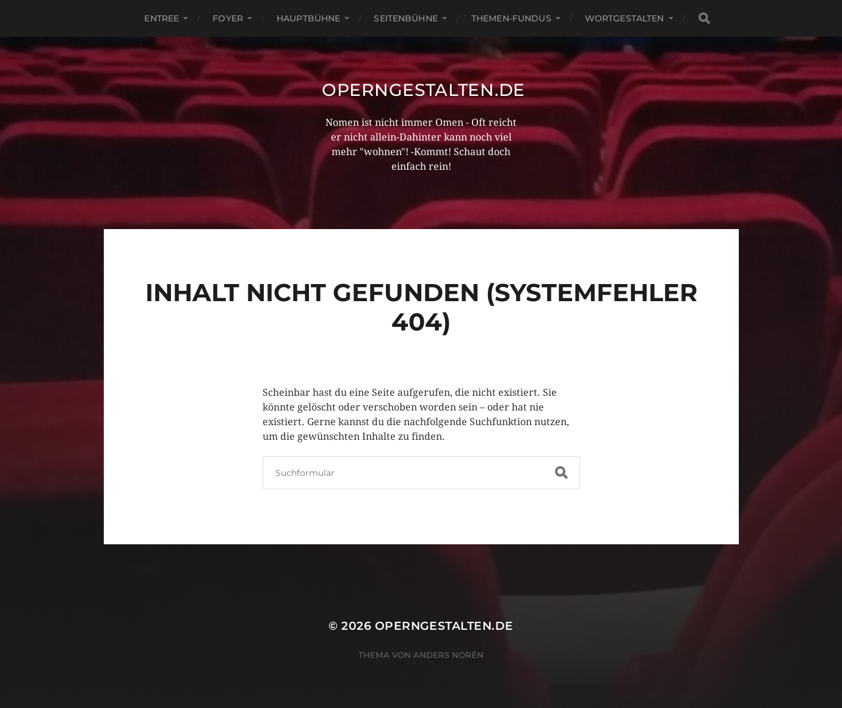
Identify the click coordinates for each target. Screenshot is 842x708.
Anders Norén (448, 655)
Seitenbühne (406, 18)
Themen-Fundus (511, 18)
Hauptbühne (308, 18)
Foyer (227, 18)
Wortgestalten (624, 18)
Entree (161, 18)
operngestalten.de (423, 89)
